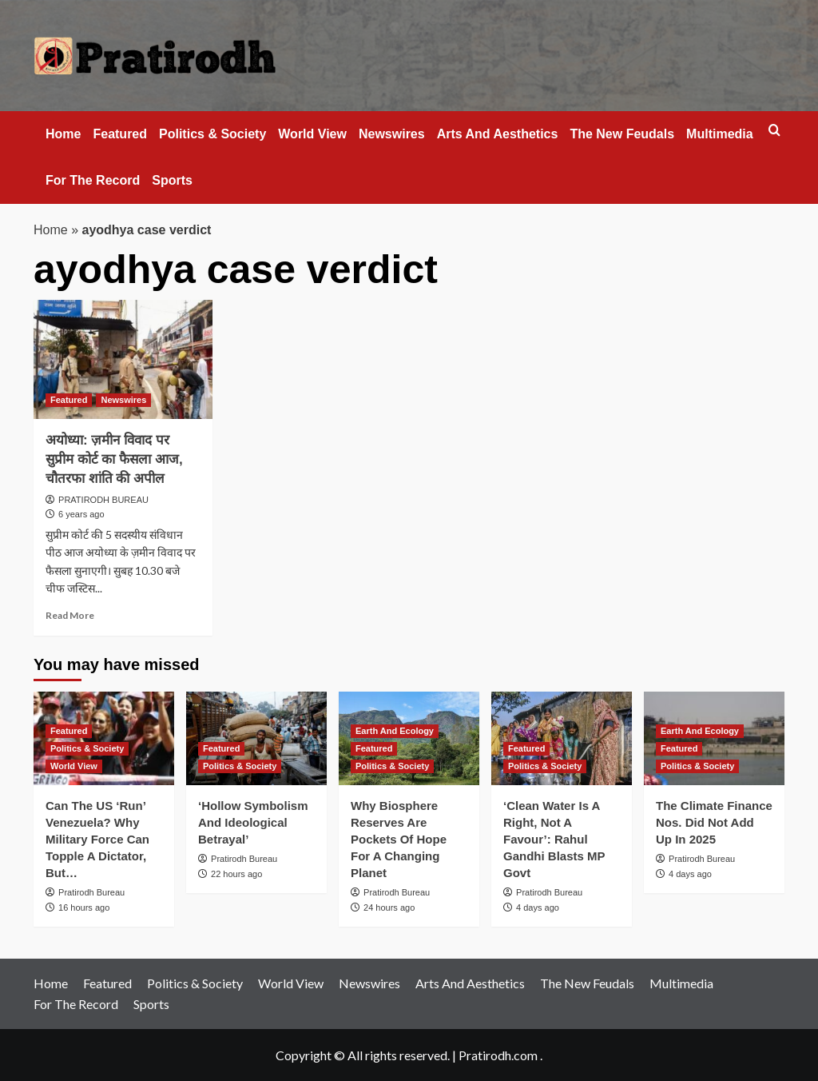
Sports (172, 180)
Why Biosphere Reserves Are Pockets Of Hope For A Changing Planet (399, 839)
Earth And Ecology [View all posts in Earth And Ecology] (394, 731)
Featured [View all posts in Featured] (68, 400)
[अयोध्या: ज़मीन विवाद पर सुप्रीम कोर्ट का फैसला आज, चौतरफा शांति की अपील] (123, 359)
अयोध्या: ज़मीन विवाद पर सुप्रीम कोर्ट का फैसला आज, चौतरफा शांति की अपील (114, 459)
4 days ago (537, 907)
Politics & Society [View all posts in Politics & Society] (87, 748)
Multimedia (719, 134)
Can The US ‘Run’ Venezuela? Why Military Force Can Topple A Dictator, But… (97, 839)
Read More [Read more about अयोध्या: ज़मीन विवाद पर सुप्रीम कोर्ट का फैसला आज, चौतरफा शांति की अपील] (70, 615)
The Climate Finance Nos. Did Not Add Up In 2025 (714, 822)
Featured (120, 134)
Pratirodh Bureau (91, 892)
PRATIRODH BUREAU (103, 500)
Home (63, 134)
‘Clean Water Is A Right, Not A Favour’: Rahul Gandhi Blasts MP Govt (554, 839)
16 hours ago (83, 907)
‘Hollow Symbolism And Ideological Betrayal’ (253, 822)
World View (312, 134)
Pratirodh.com (498, 1055)
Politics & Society (212, 134)
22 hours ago (236, 874)
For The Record (93, 180)
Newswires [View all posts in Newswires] (123, 400)
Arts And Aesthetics (497, 134)
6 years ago (81, 514)
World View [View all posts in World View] (73, 766)
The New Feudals (622, 134)
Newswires (392, 134)
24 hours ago (389, 907)
